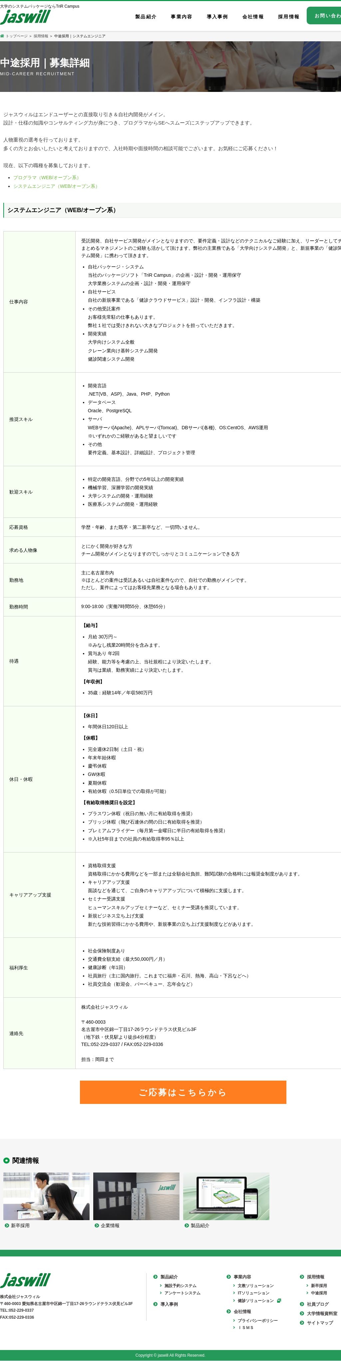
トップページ (14, 36)
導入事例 (165, 1304)
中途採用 (316, 1293)
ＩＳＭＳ (243, 1328)
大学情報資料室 (318, 1314)
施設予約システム (178, 1286)
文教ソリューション (253, 1286)
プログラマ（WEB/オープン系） (47, 177)
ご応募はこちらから (183, 1092)
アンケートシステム (180, 1293)
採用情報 (41, 36)
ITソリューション (251, 1293)
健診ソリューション (253, 1301)
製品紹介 (165, 1277)
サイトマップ (316, 1323)
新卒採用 (316, 1286)
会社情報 (238, 1312)
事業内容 (238, 1277)
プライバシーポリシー (255, 1321)
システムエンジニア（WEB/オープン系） (56, 186)
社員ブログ (314, 1304)
